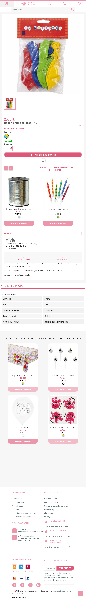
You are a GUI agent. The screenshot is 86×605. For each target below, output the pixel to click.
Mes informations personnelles (24, 513)
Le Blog (47, 517)
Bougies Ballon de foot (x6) (63, 375)
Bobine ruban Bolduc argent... (19, 209)
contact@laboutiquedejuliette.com (30, 532)
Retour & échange (51, 502)
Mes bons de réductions (21, 517)
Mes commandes (19, 502)
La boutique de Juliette (19, 596)
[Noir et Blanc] (63, 383)
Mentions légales (50, 509)
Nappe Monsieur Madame (23, 375)
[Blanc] (23, 435)
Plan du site (48, 513)
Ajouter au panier (43, 155)
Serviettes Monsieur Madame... (63, 427)
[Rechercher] (43, 9)
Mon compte (17, 499)
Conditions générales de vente (56, 506)
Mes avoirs (16, 509)
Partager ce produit (23, 257)
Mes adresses (17, 506)
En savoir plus (11, 248)
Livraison (43, 233)
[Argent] (19, 217)
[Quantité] (7, 148)
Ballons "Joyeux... (23, 427)
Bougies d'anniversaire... (58, 209)
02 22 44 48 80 (62, 257)
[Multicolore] (6, 136)
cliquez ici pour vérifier (63, 591)
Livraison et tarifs (51, 499)
